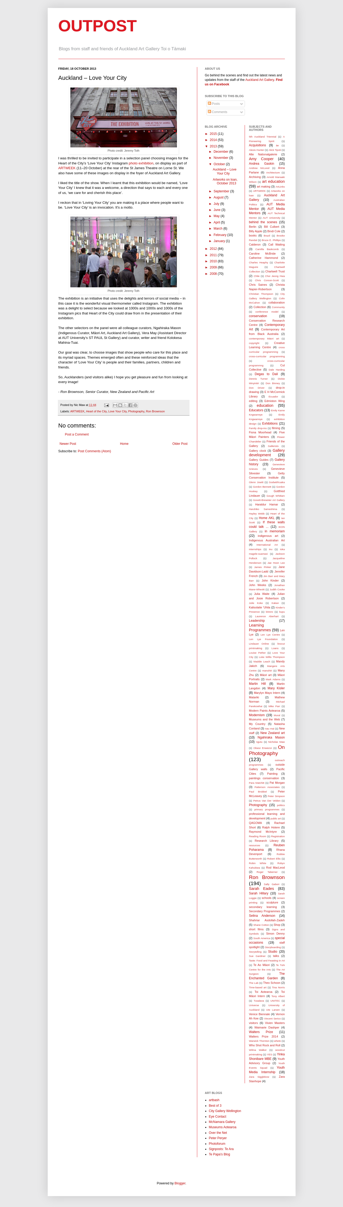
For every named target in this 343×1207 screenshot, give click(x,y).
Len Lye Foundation (263, 639)
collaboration (276, 302)
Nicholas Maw (276, 741)
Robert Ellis (274, 858)
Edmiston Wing (274, 401)
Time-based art (258, 987)
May (216, 216)
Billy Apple (255, 231)
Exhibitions (270, 423)
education (265, 405)
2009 (214, 267)
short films (256, 929)
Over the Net (218, 1133)
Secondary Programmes (264, 911)
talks (276, 955)
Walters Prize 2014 (263, 1036)
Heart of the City (96, 411)
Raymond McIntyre (263, 831)
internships (255, 549)
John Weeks (257, 585)
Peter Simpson (276, 796)
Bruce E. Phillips (271, 240)
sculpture (272, 902)
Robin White (257, 863)
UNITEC (275, 1000)
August (218, 197)
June (217, 210)
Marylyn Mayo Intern (267, 692)
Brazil (267, 235)
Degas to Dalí (266, 374)
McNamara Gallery (222, 1122)
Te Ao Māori (261, 965)
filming (276, 428)
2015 (214, 134)
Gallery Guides (258, 459)
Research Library (267, 840)
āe (277, 145)
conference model (266, 311)
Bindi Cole (273, 231)
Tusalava (259, 1000)
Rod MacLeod (275, 867)
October (219, 164)
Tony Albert (278, 996)
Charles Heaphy (258, 262)
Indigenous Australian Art (267, 540)
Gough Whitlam (276, 495)
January (219, 241)
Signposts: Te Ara (221, 1149)
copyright (254, 343)
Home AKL (267, 518)
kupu (282, 611)
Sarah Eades (261, 888)
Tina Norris (278, 987)
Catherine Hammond (263, 257)
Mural (277, 715)
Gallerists (273, 446)
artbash (214, 1100)
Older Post (180, 444)
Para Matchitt (256, 782)
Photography (136, 411)
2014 (214, 140)
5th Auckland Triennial (262, 136)
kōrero (269, 611)
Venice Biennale (259, 1014)
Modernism (257, 715)
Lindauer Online (259, 643)
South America (261, 938)
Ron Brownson (155, 411)
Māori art (266, 675)
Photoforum (217, 1144)
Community (278, 307)
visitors (253, 1023)
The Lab (254, 982)
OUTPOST (97, 26)
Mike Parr (274, 706)
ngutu (259, 741)
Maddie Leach (261, 661)
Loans (275, 648)
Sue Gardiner (257, 956)
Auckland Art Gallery (259, 80)
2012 (214, 249)
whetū (277, 1040)
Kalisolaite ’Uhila (259, 607)
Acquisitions (257, 145)
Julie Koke (256, 603)
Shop (277, 924)
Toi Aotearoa (263, 991)
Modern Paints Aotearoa (264, 710)
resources (254, 845)
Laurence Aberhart (267, 616)
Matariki (254, 697)
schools (267, 897)
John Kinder (270, 580)
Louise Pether (257, 652)
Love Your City (117, 411)
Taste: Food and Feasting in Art (267, 960)
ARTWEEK (67, 168)
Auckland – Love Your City (224, 171)
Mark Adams (273, 679)
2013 (214, 146)
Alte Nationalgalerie (263, 154)
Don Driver (257, 387)
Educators (256, 410)
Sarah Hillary (258, 893)
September (221, 191)
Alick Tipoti (275, 149)
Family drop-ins (258, 428)
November (221, 158)
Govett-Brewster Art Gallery (269, 500)
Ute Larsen (273, 1009)
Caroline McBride (262, 253)
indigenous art (268, 535)
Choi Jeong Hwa (275, 276)
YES (269, 1054)
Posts (214, 104)
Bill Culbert (271, 226)
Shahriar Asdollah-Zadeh (267, 920)
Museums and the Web (264, 719)
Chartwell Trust (275, 271)
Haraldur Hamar (266, 504)
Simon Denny (275, 933)
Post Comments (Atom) (94, 451)
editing (253, 401)
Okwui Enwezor (262, 747)
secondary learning (263, 907)
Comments (217, 112)
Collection (259, 307)
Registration (278, 836)
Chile (257, 276)
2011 (214, 255)
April (217, 222)
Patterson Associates (267, 787)
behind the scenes (263, 222)
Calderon (255, 244)
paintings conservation (264, 778)
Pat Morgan (277, 782)
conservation (258, 316)
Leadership (257, 621)
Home (124, 444)
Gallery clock (257, 450)
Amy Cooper (261, 159)
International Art (266, 544)
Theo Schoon (271, 982)
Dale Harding (277, 369)
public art (276, 818)
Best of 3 (215, 1106)
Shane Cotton (261, 924)
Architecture (273, 172)
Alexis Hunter (256, 149)
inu (270, 549)
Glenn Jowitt (256, 482)
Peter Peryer (218, 1138)
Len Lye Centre (270, 634)
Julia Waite (261, 593)
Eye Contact (217, 1116)
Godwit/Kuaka (277, 482)
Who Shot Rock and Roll (264, 1045)
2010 (214, 261)
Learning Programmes (260, 627)
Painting (272, 773)
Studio (272, 951)
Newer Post (68, 444)
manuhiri (267, 670)
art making (264, 186)
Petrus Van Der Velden (266, 800)
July (216, 204)
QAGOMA (255, 822)
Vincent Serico (272, 1018)
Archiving (255, 177)
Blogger (180, 1183)
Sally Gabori (271, 884)
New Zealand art (272, 733)
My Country (257, 723)
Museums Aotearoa (222, 1127)
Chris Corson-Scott (267, 280)
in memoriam (275, 531)
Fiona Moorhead (260, 432)
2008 (214, 274)
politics (281, 805)
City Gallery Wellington (225, 1111)
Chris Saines (258, 284)
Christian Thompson (261, 293)
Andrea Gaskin (261, 163)
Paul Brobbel (258, 791)
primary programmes (266, 809)
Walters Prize (261, 1032)
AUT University (271, 217)
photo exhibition (141, 163)
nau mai (269, 728)
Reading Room (257, 836)
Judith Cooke (277, 589)
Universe (254, 1005)
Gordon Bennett (262, 486)
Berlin (252, 226)
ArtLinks (280, 186)
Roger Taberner (267, 871)
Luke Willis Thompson (272, 657)
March (218, 228)
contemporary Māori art (264, 338)
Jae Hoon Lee (276, 562)
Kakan (275, 603)
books (253, 235)
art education (273, 181)
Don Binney (273, 383)
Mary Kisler (276, 688)
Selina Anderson (262, 916)
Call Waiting (276, 244)
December (221, 152)
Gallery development (267, 452)
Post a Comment (77, 434)
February (220, 235)
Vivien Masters (275, 1023)
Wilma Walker (258, 1049)
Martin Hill (257, 684)
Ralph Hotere (271, 827)
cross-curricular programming (267, 356)
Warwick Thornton (259, 1040)
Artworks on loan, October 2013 (225, 181)
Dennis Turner (258, 378)
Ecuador (273, 396)
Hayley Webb (257, 513)
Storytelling (255, 951)
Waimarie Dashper (267, 1027)
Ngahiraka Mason (271, 737)
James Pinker (262, 567)
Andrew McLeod (259, 168)
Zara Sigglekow (259, 1076)
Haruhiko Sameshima (263, 509)
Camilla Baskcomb (267, 249)
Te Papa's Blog (219, 1154)
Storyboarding (273, 947)
